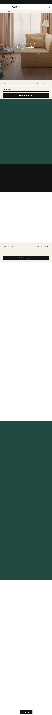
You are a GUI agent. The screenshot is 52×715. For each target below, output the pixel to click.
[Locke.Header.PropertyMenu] (50, 7)
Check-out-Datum (42, 84)
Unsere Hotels (14, 6)
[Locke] (5, 7)
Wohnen (7, 11)
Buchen (26, 712)
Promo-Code (8, 89)
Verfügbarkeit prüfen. (26, 95)
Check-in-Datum (9, 84)
